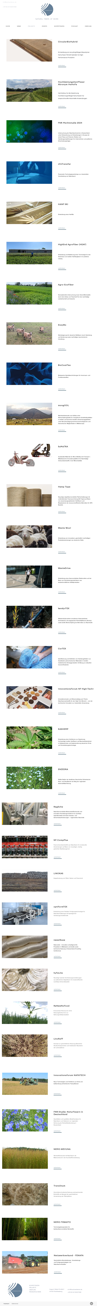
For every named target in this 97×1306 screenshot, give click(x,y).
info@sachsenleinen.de (9, 2)
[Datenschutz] (14, 1304)
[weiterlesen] (63, 65)
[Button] (15, 1290)
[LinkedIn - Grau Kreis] (91, 1303)
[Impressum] (6, 1304)
